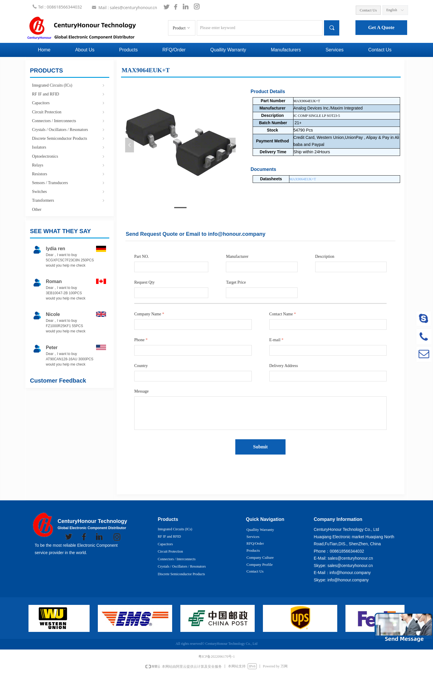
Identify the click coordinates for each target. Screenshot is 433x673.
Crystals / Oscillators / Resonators (68, 129)
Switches (68, 191)
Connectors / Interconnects (68, 121)
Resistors (68, 174)
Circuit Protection (68, 112)
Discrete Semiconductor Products (68, 138)
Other (36, 209)
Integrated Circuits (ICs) (68, 85)
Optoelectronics (68, 156)
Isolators (68, 147)
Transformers (68, 200)
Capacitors (68, 103)
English (391, 10)
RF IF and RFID (68, 94)
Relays (68, 165)
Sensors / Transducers (68, 183)
